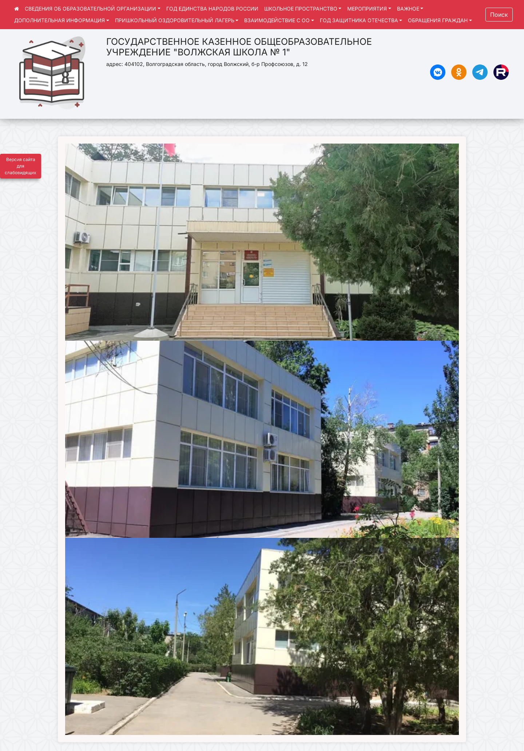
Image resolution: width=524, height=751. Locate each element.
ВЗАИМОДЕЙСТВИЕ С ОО (277, 20)
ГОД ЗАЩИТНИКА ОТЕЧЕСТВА (359, 20)
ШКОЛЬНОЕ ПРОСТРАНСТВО (300, 8)
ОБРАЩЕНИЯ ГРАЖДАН (438, 20)
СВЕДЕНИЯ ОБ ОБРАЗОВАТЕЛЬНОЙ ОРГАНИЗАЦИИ (90, 8)
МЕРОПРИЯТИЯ (367, 8)
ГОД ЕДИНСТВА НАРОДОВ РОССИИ (212, 8)
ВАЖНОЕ (408, 8)
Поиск (499, 14)
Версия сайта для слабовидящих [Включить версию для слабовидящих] (20, 166)
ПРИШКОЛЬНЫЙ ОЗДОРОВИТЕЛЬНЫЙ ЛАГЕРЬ (174, 20)
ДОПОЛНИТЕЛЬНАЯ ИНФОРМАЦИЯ (59, 20)
